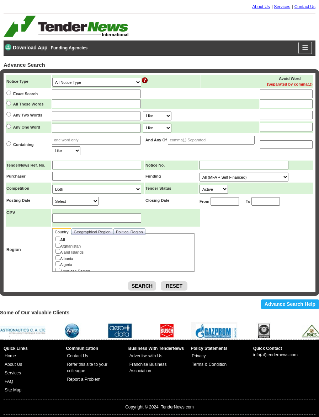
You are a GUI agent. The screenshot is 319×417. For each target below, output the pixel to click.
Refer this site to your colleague (87, 367)
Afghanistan (70, 246)
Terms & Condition (209, 364)
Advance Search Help (290, 304)
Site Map (13, 390)
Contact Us (304, 6)
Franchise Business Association (148, 367)
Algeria (66, 264)
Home (10, 355)
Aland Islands (72, 252)
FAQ (9, 381)
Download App (26, 47)
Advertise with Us (146, 355)
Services (282, 6)
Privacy (199, 355)
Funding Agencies (69, 47)
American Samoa (75, 271)
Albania (66, 258)
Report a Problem (83, 379)
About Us (261, 6)
